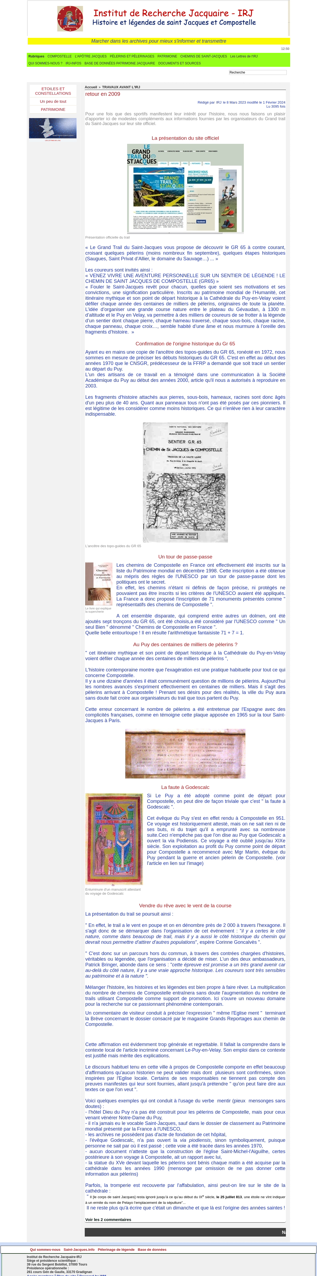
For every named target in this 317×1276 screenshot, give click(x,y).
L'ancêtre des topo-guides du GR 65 (108, 544)
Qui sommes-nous (60, 1246)
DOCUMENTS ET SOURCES (179, 63)
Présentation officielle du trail (104, 236)
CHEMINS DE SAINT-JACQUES (203, 56)
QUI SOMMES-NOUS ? (45, 63)
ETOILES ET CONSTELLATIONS (53, 91)
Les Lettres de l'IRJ (243, 56)
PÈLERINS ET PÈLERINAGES (132, 56)
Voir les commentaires (106, 1215)
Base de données (255, 1246)
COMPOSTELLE (59, 56)
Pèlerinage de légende (191, 1246)
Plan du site (69, 1272)
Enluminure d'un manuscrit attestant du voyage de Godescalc (110, 888)
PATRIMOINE (167, 56)
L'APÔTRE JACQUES (90, 56)
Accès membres (41, 1272)
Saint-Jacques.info (125, 1246)
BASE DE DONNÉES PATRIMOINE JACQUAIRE (119, 63)
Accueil (90, 87)
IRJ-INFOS (74, 63)
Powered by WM (97, 1272)
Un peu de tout (53, 103)
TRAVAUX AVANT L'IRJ (116, 87)
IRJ (219, 102)
